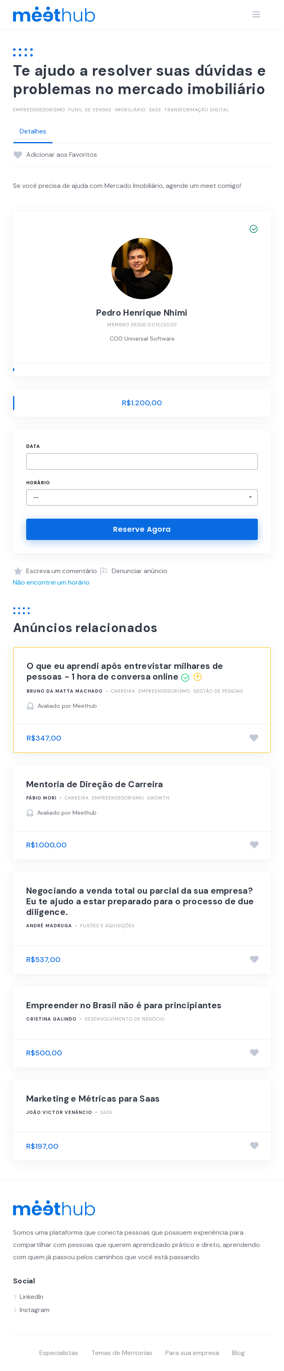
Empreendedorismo (39, 110)
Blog (238, 1352)
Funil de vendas (89, 110)
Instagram (35, 1309)
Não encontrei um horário (51, 582)
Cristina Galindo (51, 1019)
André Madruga (49, 925)
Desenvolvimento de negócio (125, 1019)
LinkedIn (31, 1296)
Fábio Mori (41, 798)
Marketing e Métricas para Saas (93, 1098)
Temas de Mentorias (121, 1352)
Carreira (123, 691)
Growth (158, 798)
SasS (155, 110)
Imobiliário (130, 110)
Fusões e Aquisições (107, 925)
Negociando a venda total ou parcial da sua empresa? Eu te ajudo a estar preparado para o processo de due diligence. (140, 901)
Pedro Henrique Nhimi (141, 312)
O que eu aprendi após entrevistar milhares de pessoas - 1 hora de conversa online (125, 671)
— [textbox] (36, 497)
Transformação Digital (196, 110)
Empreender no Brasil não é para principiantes (123, 1005)
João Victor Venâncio (59, 1112)
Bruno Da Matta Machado (65, 691)
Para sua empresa (192, 1352)
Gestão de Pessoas (218, 691)
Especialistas (58, 1352)
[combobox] (142, 497)
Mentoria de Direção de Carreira (94, 784)
